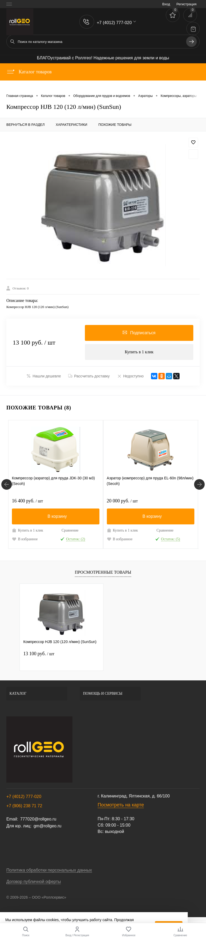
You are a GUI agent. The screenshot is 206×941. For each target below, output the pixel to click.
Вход (166, 4)
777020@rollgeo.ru (38, 819)
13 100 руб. (38, 653)
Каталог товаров (29, 71)
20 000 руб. (122, 500)
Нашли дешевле (43, 376)
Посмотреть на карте (121, 805)
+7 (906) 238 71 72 (24, 806)
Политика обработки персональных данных (49, 870)
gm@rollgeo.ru (47, 826)
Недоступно (130, 376)
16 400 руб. (27, 500)
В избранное (25, 539)
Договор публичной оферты (33, 881)
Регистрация (186, 4)
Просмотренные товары (103, 572)
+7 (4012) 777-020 (23, 796)
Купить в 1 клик (139, 352)
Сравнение (70, 530)
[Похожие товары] (6, 484)
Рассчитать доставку (89, 376)
